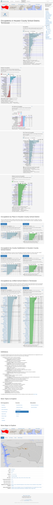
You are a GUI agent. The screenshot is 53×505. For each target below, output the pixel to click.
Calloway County (14, 487)
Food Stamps (18, 409)
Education (28, 1)
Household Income (19, 405)
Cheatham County (20, 487)
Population (3, 405)
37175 (22, 477)
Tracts (15, 437)
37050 (12, 477)
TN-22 (12, 481)
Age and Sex (4, 407)
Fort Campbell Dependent (27, 487)
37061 (17, 477)
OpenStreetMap (26, 500)
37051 (15, 477)
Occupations (18, 411)
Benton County (13, 484)
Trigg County (33, 488)
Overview (11, 1)
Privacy (29, 495)
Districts (6, 437)
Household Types (4, 411)
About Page (35, 394)
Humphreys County (35, 484)
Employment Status (19, 407)
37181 (27, 477)
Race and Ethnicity (5, 409)
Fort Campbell (34, 487)
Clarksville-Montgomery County (21, 484)
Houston (12, 470)
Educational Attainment (34, 405)
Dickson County (29, 484)
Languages (3, 420)
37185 (29, 477)
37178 (24, 477)
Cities (2, 437)
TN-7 (12, 479)
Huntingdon (26, 488)
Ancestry (3, 418)
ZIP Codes (11, 437)
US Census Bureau (28, 499)
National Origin (48, 18)
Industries (17, 413)
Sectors (47, 35)
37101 (20, 477)
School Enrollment (34, 407)
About (24, 495)
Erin (12, 472)
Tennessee (13, 469)
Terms (26, 495)
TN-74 (12, 482)
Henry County (39, 487)
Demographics (17, 1)
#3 (31, 106)
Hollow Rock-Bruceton (20, 488)
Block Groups (20, 437)
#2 (20, 67)
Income (23, 1)
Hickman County (14, 488)
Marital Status (4, 413)
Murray (30, 488)
